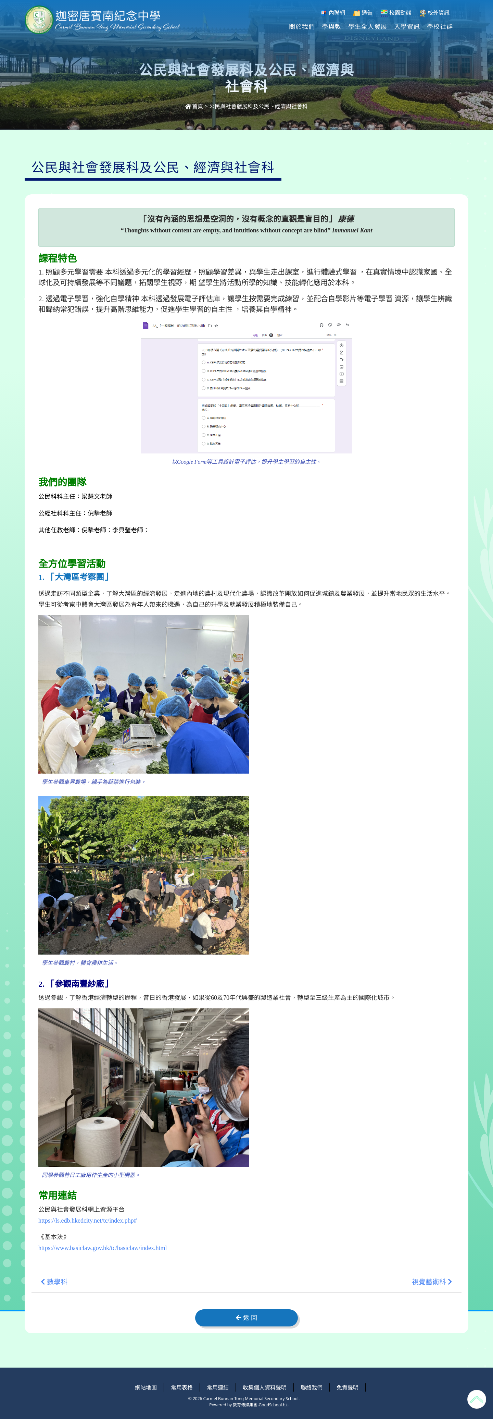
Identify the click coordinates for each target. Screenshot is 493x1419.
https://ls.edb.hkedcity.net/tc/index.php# (87, 1220)
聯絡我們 (312, 1387)
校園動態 (396, 13)
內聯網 (332, 13)
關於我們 (302, 26)
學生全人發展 (367, 26)
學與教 (331, 26)
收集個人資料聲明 (265, 1387)
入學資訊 (407, 26)
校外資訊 (434, 13)
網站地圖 (146, 1387)
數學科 (54, 1282)
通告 (362, 13)
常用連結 (218, 1387)
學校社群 (440, 26)
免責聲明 (347, 1387)
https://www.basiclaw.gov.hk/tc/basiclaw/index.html (102, 1248)
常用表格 (182, 1387)
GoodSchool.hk (273, 1405)
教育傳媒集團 (245, 1405)
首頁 (194, 106)
